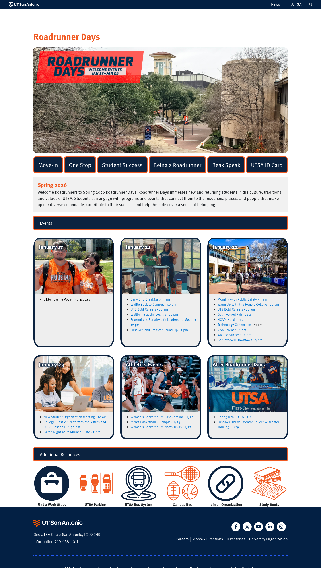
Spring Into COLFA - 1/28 (236, 416)
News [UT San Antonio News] (275, 4)
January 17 (51, 247)
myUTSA (294, 4)
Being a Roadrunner (177, 165)
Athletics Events (144, 364)
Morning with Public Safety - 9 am (242, 299)
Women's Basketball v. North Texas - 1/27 (161, 426)
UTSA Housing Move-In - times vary (67, 299)
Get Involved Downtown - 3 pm (240, 339)
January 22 (225, 247)
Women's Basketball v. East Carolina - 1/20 (162, 416)
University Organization (268, 539)
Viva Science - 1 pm (232, 329)
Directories (236, 539)
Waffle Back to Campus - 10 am (153, 304)
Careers (182, 539)
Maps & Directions (207, 539)
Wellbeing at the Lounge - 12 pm (154, 314)
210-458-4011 (66, 542)
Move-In (48, 165)
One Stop (80, 165)
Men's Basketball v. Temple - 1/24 (155, 421)
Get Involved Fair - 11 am (235, 314)
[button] (310, 4)
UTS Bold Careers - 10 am (149, 309)
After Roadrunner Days (239, 364)
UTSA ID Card (267, 165)
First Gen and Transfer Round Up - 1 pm (159, 329)
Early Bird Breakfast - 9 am (150, 299)
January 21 (138, 247)
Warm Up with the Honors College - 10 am (248, 304)
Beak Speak (226, 165)
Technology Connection (234, 324)
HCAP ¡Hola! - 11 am (232, 319)
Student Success (122, 165)
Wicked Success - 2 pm (234, 334)
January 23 (51, 364)
